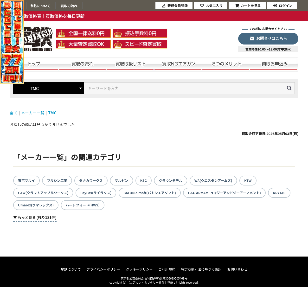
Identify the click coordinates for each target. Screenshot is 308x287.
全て (13, 112)
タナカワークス (91, 180)
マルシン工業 (57, 180)
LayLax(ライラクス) (95, 192)
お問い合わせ (237, 269)
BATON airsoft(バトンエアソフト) (149, 192)
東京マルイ (26, 180)
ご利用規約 (166, 269)
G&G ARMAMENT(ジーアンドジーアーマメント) (224, 192)
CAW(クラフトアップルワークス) (43, 192)
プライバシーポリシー (103, 269)
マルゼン (121, 180)
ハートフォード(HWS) (83, 205)
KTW (248, 180)
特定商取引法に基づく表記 (201, 269)
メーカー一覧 (32, 112)
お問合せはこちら (271, 38)
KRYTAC (279, 192)
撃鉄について (71, 269)
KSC (143, 180)
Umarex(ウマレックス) (36, 205)
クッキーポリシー (139, 269)
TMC (52, 112)
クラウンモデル (170, 180)
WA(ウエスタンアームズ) (213, 180)
